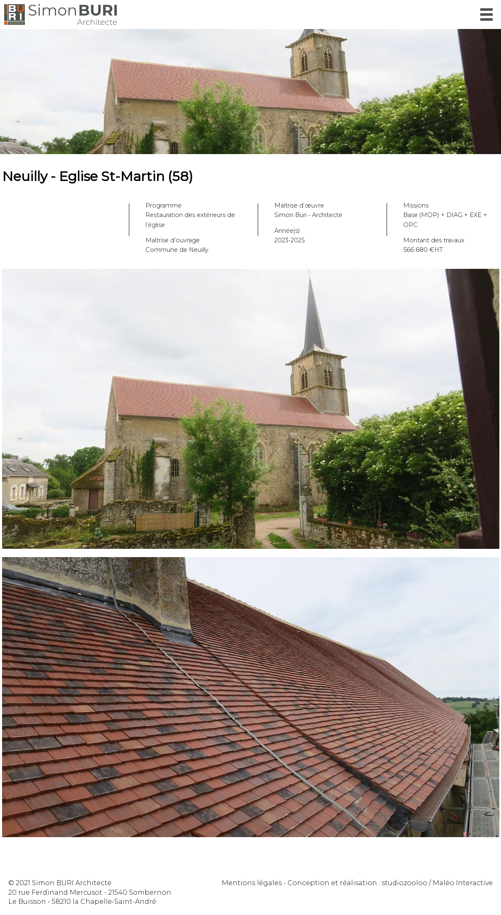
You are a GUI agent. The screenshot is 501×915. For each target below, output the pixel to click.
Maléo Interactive (463, 883)
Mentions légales (252, 883)
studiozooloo (404, 883)
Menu (486, 14)
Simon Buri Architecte (60, 14)
